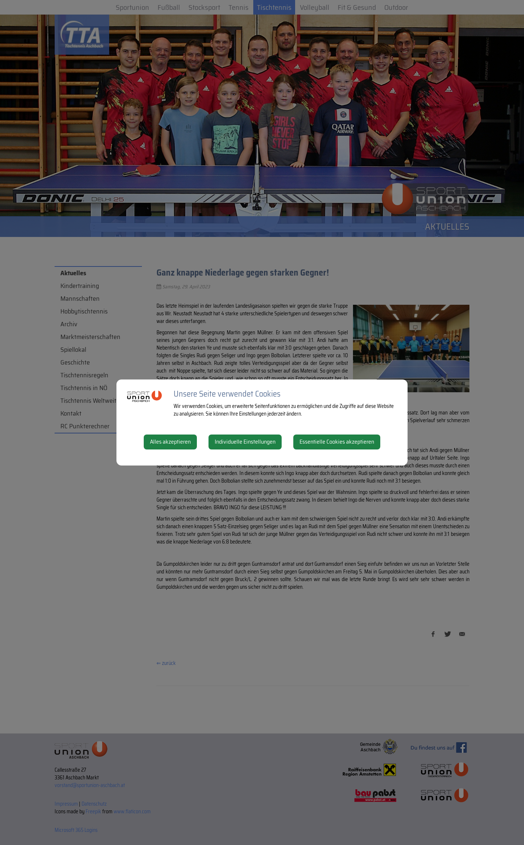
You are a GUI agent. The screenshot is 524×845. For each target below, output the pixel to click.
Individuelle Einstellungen (245, 441)
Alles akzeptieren (170, 441)
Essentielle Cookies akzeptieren (336, 441)
